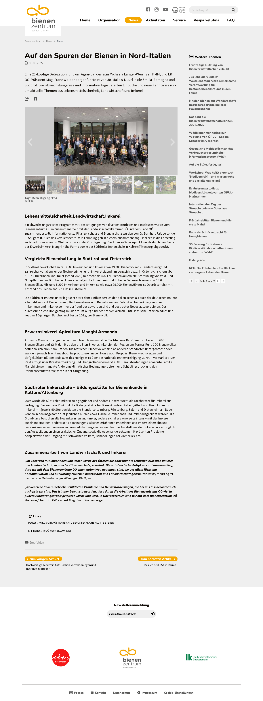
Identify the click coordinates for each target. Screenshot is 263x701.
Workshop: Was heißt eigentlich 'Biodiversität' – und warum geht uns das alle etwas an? (211, 177)
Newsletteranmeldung (131, 605)
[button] (28, 99)
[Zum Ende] (223, 281)
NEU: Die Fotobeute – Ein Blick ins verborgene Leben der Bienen (212, 270)
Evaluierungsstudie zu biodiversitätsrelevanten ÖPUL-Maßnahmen (211, 193)
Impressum (147, 693)
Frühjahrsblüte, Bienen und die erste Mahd (210, 223)
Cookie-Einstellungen (179, 693)
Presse (76, 693)
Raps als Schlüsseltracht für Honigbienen (208, 234)
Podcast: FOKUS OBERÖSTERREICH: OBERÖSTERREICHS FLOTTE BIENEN (71, 522)
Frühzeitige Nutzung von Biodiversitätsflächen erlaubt (209, 67)
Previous (29, 141)
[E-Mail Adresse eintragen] (128, 614)
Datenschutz (121, 693)
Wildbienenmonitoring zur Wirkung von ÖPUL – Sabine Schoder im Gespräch (209, 137)
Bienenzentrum (33, 41)
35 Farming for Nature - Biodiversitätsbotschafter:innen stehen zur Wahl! (211, 248)
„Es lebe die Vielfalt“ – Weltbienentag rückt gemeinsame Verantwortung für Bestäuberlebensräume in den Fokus (212, 85)
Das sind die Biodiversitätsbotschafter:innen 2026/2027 (211, 121)
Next (172, 141)
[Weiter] (218, 281)
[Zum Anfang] (191, 281)
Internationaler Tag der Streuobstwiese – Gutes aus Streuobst (208, 208)
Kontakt (98, 693)
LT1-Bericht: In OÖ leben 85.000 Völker (49, 530)
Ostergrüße (197, 260)
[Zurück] (197, 281)
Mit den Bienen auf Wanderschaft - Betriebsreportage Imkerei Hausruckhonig (213, 105)
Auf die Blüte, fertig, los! (205, 165)
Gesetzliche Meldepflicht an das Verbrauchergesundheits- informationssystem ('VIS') (211, 153)
